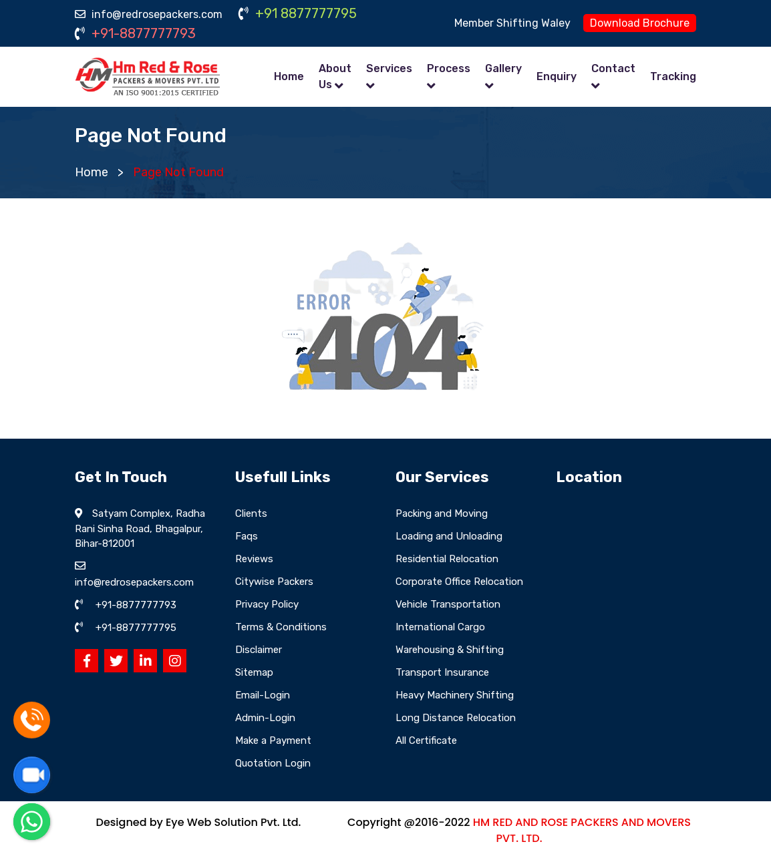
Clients (251, 513)
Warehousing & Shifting (450, 650)
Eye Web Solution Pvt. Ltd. (233, 822)
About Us (335, 76)
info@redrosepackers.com (148, 14)
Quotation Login (273, 763)
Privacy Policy (267, 604)
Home (289, 76)
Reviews (254, 559)
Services (389, 68)
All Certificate (426, 740)
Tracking (673, 76)
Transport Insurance (442, 672)
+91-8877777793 (135, 33)
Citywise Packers (274, 582)
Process (448, 68)
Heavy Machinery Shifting (455, 695)
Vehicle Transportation (448, 604)
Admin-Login (265, 718)
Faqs (246, 536)
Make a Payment (273, 740)
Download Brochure (639, 23)
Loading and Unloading (449, 536)
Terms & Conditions (281, 627)
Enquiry (556, 76)
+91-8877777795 (136, 628)
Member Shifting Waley (512, 23)
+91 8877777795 (298, 13)
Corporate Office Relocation (459, 582)
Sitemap (254, 672)
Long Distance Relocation (456, 718)
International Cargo (440, 627)
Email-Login (262, 695)
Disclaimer (258, 650)
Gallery (503, 68)
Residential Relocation (447, 559)
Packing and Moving (442, 513)
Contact (613, 68)
